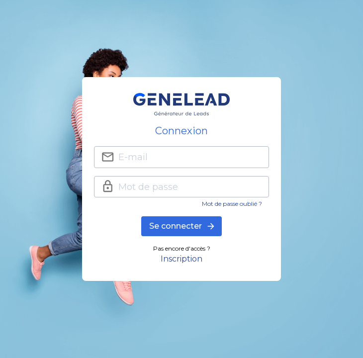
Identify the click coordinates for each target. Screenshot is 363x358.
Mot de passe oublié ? (232, 203)
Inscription (181, 259)
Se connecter (181, 226)
